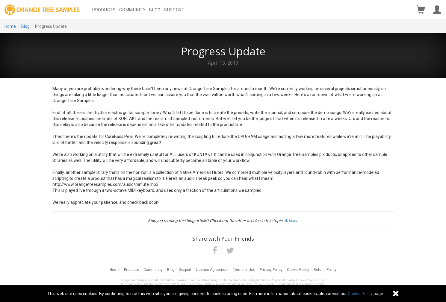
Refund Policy (325, 270)
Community (132, 9)
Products (104, 9)
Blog (155, 9)
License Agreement (212, 270)
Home (10, 26)
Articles (291, 220)
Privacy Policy (271, 270)
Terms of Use (244, 270)
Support (174, 9)
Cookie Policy (298, 270)
